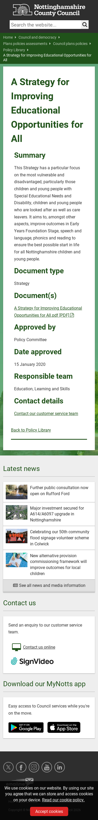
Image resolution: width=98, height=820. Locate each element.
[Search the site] (85, 24)
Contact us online (33, 647)
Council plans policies (72, 43)
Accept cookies (49, 811)
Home (9, 37)
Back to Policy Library (31, 430)
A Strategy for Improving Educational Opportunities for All (47, 57)
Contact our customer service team (46, 413)
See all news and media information (49, 585)
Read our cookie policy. (63, 799)
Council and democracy (39, 37)
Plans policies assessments (27, 43)
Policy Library (15, 50)
